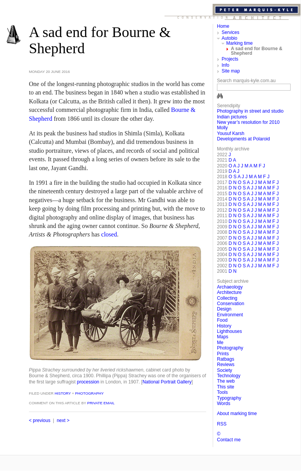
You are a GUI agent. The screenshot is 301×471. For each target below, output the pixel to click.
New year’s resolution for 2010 (248, 122)
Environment (230, 314)
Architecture (229, 292)
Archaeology (230, 287)
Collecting (227, 298)
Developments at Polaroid (243, 139)
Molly (222, 127)
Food (222, 320)
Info (225, 65)
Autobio (229, 38)
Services (230, 32)
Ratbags (225, 359)
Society (224, 370)
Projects (230, 59)
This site (225, 387)
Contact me (228, 439)
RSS (222, 424)
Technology (228, 375)
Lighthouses (229, 331)
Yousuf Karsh (230, 133)
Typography (229, 398)
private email (100, 403)
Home (223, 26)
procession (88, 382)
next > (63, 420)
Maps (222, 336)
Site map (231, 71)
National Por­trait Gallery (167, 382)
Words (223, 403)
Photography (89, 393)
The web (226, 381)
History (62, 393)
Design (224, 309)
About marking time (237, 413)
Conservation (230, 303)
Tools (222, 392)
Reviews (225, 364)
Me (220, 342)
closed (109, 234)
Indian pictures (232, 117)
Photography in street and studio (250, 111)
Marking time (239, 43)
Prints (223, 353)
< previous (39, 420)
